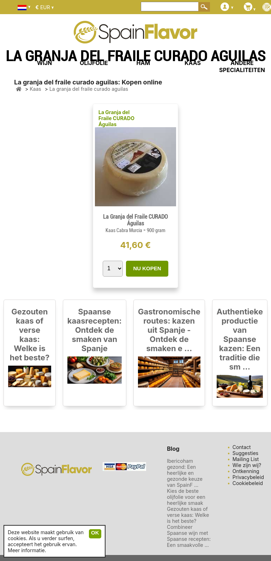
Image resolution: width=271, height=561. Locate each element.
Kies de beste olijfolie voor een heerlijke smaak (186, 497)
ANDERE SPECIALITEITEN (242, 66)
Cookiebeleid (248, 483)
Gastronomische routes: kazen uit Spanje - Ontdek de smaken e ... (169, 330)
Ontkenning (246, 471)
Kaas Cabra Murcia (124, 230)
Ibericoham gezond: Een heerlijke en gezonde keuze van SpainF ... (185, 473)
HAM (143, 62)
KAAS (193, 62)
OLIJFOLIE (94, 62)
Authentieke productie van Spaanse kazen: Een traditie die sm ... (240, 339)
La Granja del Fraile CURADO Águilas (116, 118)
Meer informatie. (27, 550)
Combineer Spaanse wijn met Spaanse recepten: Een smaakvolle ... (189, 536)
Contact (242, 447)
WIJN (44, 62)
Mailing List (246, 459)
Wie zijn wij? (247, 465)
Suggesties (246, 453)
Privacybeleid (248, 477)
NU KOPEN (147, 268)
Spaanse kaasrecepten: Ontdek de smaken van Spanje (94, 330)
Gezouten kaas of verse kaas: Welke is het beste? (30, 334)
